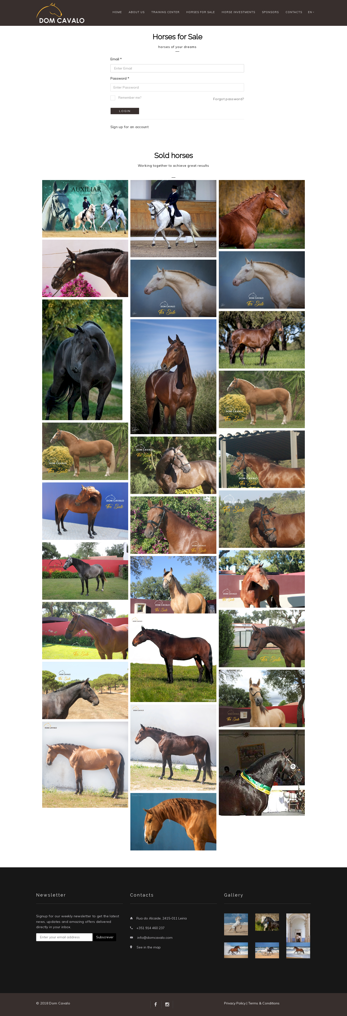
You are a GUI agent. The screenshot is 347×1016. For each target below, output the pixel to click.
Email (114, 59)
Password (118, 78)
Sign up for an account (129, 127)
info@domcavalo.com (155, 937)
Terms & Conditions (264, 1003)
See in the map (149, 947)
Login (125, 111)
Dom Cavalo (59, 1003)
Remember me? (129, 97)
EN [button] (310, 12)
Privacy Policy (235, 1003)
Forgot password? (228, 99)
